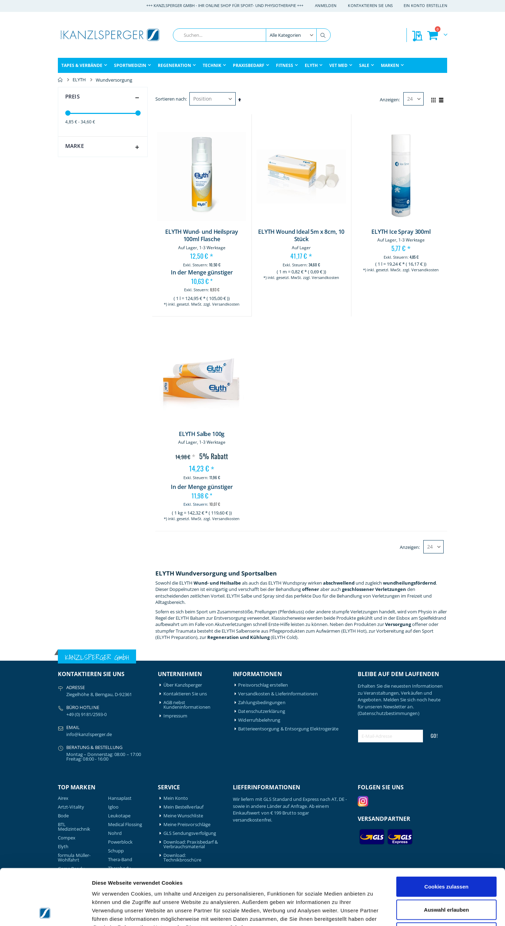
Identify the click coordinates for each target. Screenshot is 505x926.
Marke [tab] (103, 147)
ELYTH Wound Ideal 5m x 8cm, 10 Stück (301, 235)
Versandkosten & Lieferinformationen (277, 694)
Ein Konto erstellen (425, 5)
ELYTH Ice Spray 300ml (401, 232)
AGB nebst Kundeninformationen (186, 704)
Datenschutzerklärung (261, 711)
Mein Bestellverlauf (183, 807)
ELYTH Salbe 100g (201, 434)
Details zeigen (373, 912)
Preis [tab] (103, 98)
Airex (63, 798)
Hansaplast (120, 798)
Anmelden (325, 5)
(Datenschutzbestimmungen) (388, 713)
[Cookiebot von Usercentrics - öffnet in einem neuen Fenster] (45, 912)
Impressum (175, 716)
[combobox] (252, 35)
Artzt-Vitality (71, 807)
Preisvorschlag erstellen (263, 685)
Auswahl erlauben (446, 857)
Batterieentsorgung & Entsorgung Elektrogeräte (288, 729)
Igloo (113, 807)
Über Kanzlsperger (182, 685)
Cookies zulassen (446, 834)
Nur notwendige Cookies (446, 880)
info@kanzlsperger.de (89, 734)
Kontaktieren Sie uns (370, 5)
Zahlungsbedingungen (261, 702)
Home (60, 80)
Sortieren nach (170, 99)
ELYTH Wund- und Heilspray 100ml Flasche (201, 235)
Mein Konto (175, 798)
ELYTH (79, 79)
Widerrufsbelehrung (259, 720)
